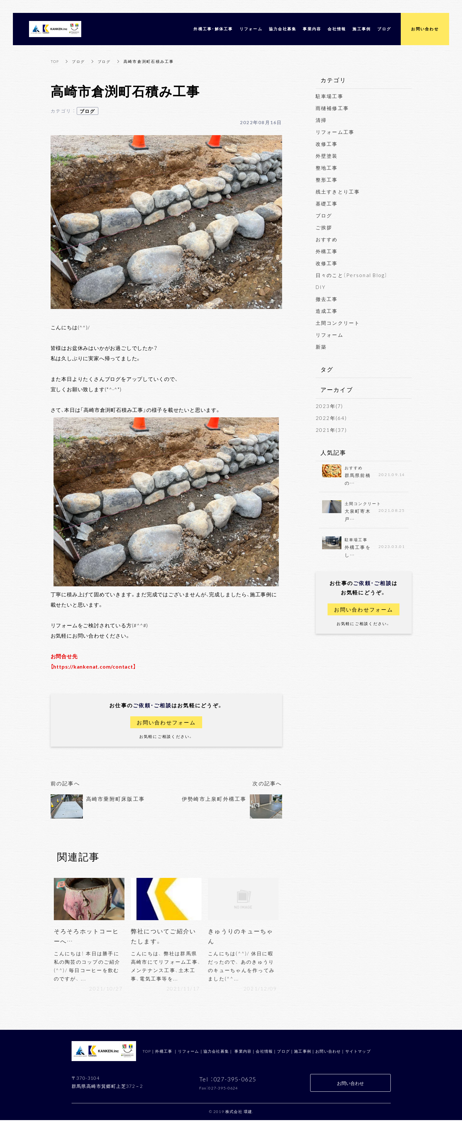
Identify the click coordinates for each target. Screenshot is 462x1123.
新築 (321, 346)
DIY (321, 287)
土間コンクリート (338, 322)
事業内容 (242, 1054)
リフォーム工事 (335, 131)
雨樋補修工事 (332, 108)
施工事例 (302, 1054)
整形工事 (327, 179)
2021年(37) (331, 429)
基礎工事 (327, 203)
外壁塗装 (327, 155)
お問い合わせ (328, 1054)
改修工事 (327, 143)
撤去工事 (327, 299)
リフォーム (329, 334)
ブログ (80, 61)
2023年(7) (329, 406)
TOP (55, 61)
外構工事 (327, 251)
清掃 (321, 120)
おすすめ (327, 239)
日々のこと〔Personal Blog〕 (352, 275)
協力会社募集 (216, 1054)
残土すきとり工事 (338, 191)
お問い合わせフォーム (166, 722)
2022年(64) (331, 418)
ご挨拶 (324, 227)
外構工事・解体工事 (213, 29)
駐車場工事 (329, 96)
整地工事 (327, 167)
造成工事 (327, 310)
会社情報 (264, 1054)
